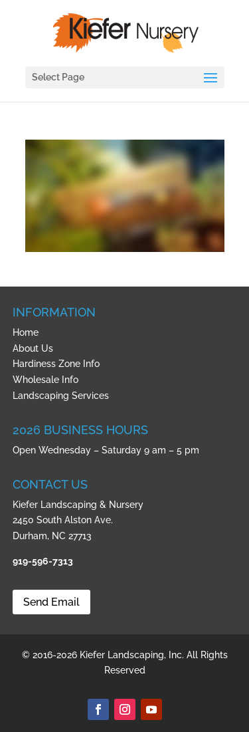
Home (26, 332)
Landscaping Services (61, 395)
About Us (33, 348)
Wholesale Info (45, 379)
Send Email (51, 602)
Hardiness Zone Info (56, 363)
